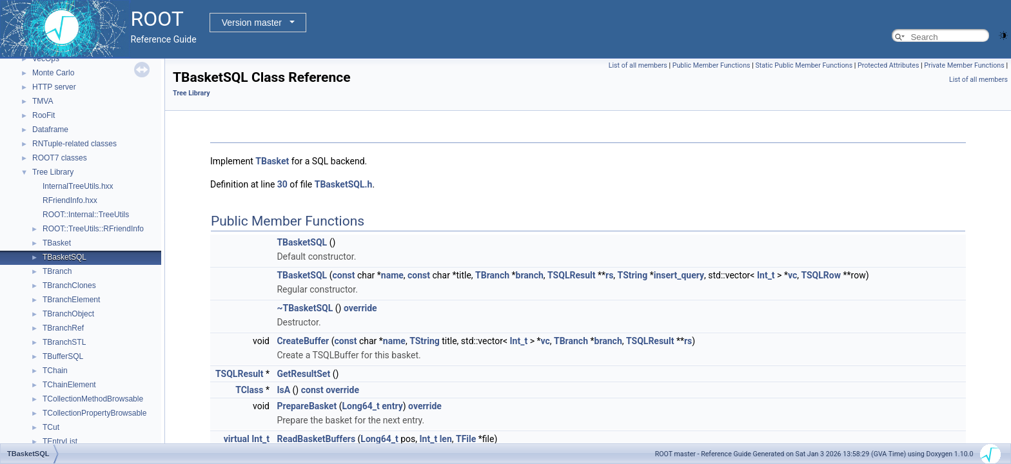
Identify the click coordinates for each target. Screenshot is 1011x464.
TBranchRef (63, 328)
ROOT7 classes (59, 157)
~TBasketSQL (305, 308)
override (360, 308)
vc (792, 275)
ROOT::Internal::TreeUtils (86, 214)
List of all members (638, 65)
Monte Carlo (53, 72)
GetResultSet (303, 374)
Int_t (766, 275)
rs (609, 275)
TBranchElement (71, 299)
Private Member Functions (964, 65)
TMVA (42, 101)
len (446, 439)
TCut (51, 427)
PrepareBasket (307, 406)
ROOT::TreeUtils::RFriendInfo (93, 228)
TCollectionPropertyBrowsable (94, 413)
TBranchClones (69, 285)
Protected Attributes (888, 65)
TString (633, 275)
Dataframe (50, 129)
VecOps (45, 58)
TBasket (57, 242)
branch (530, 275)
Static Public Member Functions (803, 65)
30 (282, 184)
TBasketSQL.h (344, 184)
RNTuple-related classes (74, 143)
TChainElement (69, 384)
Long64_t (360, 406)
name (392, 275)
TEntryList (60, 441)
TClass (249, 390)
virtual (237, 439)
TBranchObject (68, 313)
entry (392, 406)
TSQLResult (571, 275)
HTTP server (54, 87)
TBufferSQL (63, 356)
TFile (466, 439)
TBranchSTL (64, 342)
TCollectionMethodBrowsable (93, 398)
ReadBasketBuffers (316, 439)
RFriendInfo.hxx (70, 200)
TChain (55, 370)
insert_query (679, 275)
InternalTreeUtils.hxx (78, 186)
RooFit (43, 115)
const (343, 275)
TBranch (57, 271)
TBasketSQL (64, 257)
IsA (283, 390)
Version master (252, 22)
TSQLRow (821, 275)
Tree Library (53, 172)
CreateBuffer (303, 341)
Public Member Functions (711, 65)
